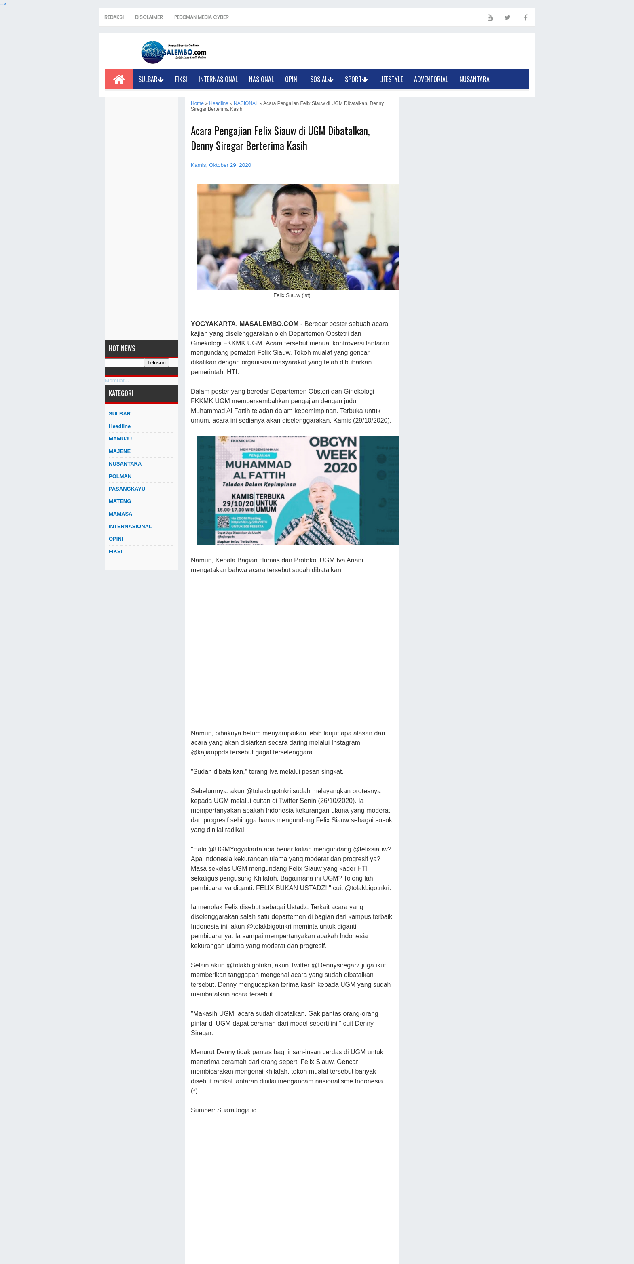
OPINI (292, 79)
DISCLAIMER (149, 17)
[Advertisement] (141, 218)
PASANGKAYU (127, 489)
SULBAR (151, 79)
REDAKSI (114, 17)
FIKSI (181, 79)
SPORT (356, 79)
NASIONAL (261, 79)
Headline (120, 426)
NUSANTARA (474, 79)
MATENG (120, 501)
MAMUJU (120, 439)
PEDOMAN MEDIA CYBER (201, 17)
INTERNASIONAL (218, 79)
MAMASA (121, 514)
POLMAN (120, 476)
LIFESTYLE (391, 79)
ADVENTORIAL (431, 79)
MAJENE (120, 451)
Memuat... (117, 380)
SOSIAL (322, 79)
